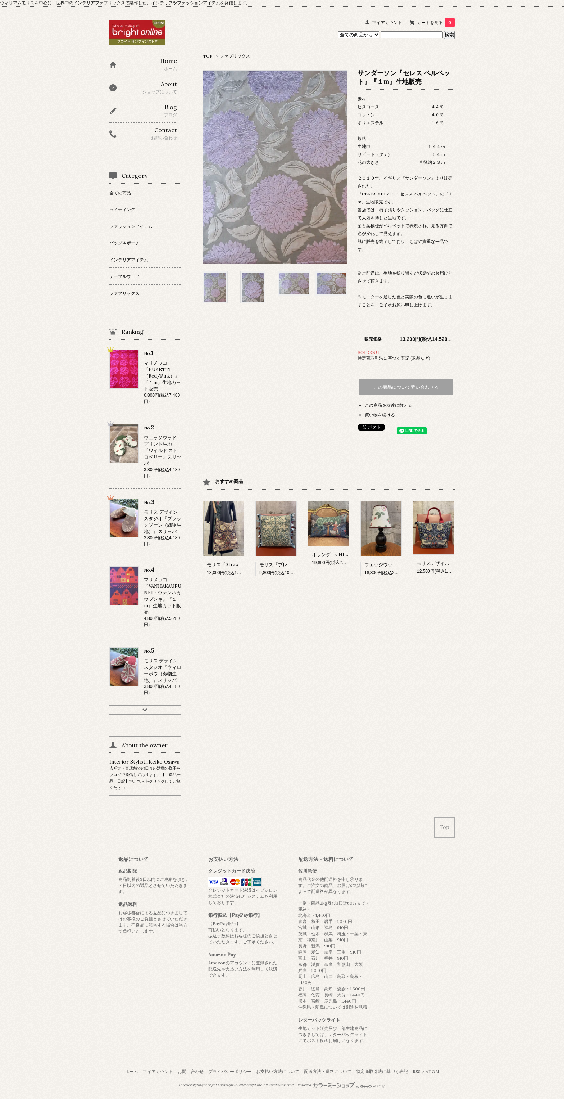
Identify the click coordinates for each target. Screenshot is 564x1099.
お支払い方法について (277, 1071)
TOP (208, 56)
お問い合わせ (191, 1071)
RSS (416, 1071)
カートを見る (436, 22)
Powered (341, 1085)
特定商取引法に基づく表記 (382, 1071)
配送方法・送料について (327, 1071)
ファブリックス (235, 56)
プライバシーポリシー (229, 1071)
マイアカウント (387, 22)
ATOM (432, 1071)
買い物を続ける (380, 415)
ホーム (131, 1071)
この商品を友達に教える (388, 405)
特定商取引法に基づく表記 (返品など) (394, 358)
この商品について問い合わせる (406, 387)
